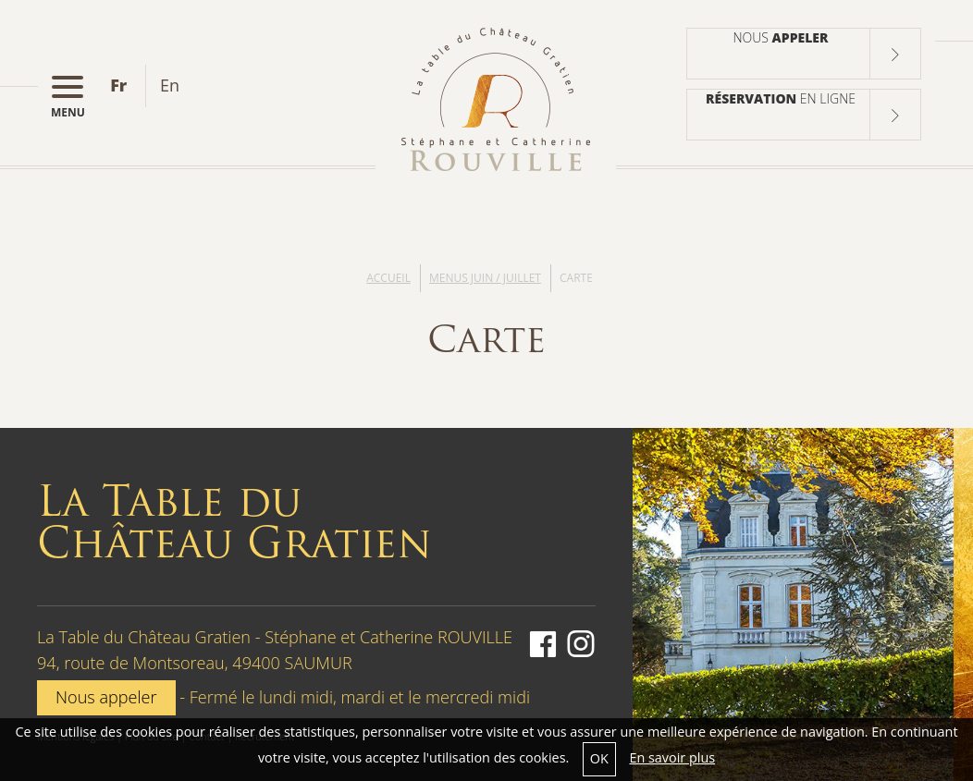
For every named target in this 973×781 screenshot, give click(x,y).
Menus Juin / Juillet (485, 278)
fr (118, 85)
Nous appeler (106, 697)
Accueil (388, 278)
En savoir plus (672, 757)
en (169, 85)
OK (599, 758)
